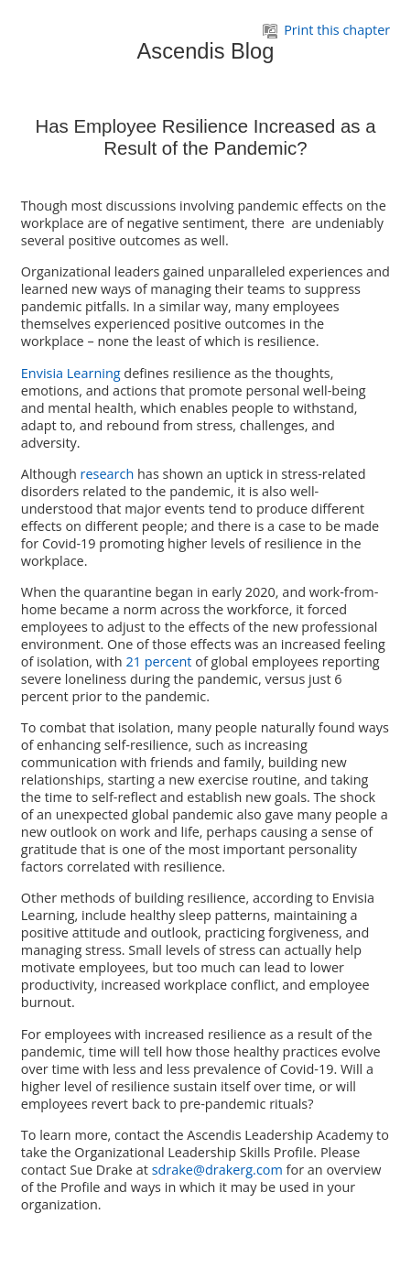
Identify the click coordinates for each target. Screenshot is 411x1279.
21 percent (158, 661)
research (108, 473)
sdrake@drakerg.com (217, 1169)
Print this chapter (327, 29)
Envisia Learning (71, 373)
